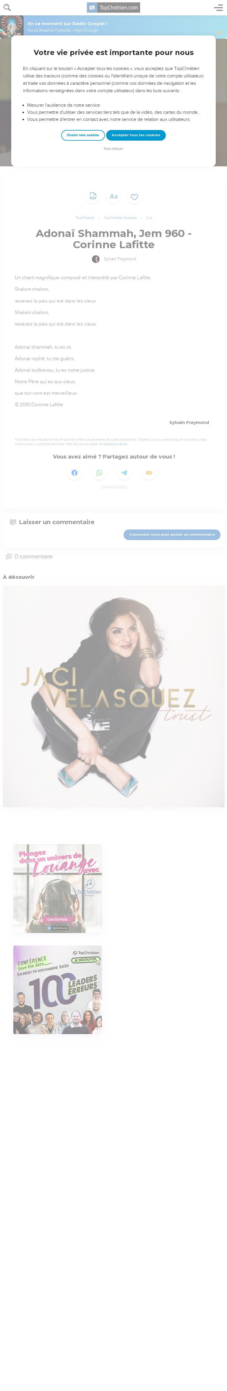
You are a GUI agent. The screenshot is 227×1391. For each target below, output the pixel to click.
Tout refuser (113, 149)
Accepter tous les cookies (136, 135)
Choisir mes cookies (83, 135)
